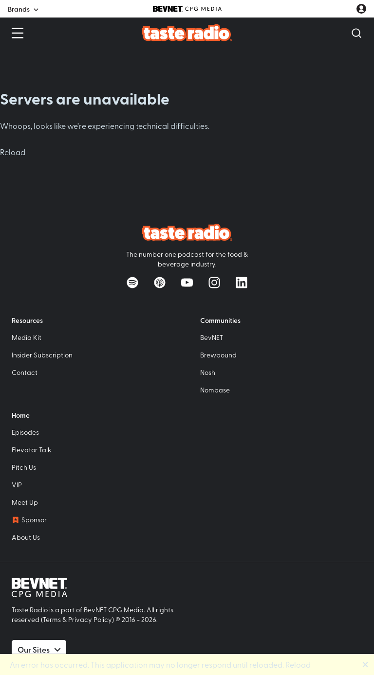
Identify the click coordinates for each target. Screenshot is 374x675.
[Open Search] (356, 33)
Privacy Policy (90, 619)
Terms (52, 619)
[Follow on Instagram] (214, 282)
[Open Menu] (17, 33)
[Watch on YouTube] (187, 282)
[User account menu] (361, 9)
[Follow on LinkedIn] (241, 282)
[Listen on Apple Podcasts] (160, 282)
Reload (12, 151)
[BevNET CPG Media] (187, 9)
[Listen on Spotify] (132, 282)
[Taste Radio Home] (187, 32)
